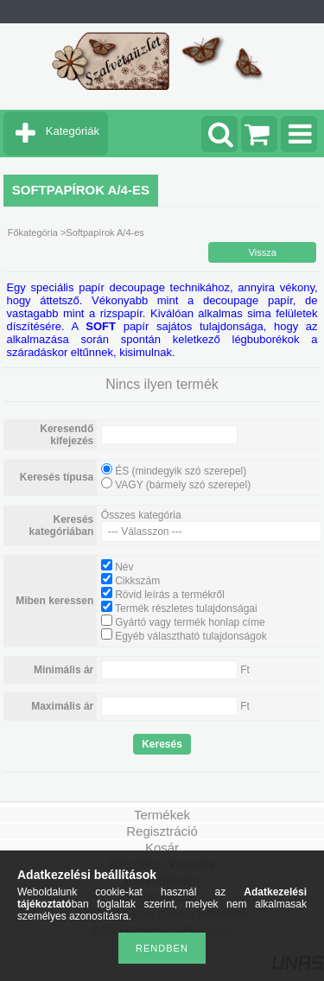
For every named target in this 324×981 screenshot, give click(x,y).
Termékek (162, 814)
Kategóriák (72, 130)
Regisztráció (162, 831)
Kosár (162, 847)
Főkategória (33, 232)
